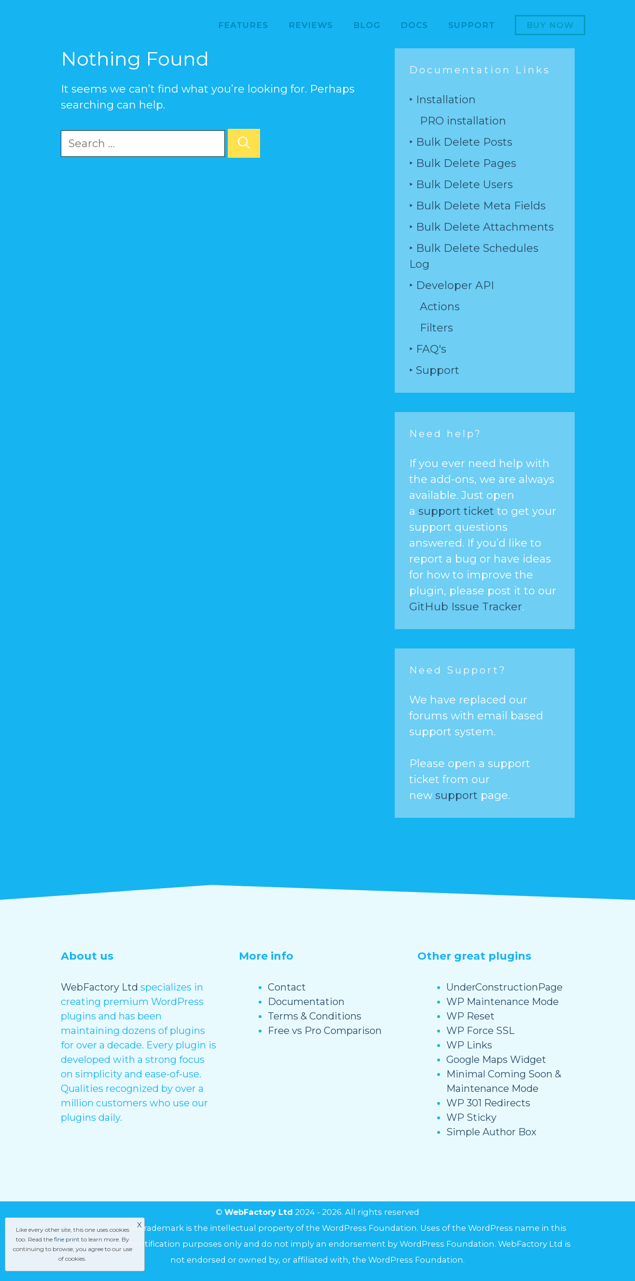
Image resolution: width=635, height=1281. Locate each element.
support (456, 795)
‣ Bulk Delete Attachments (481, 227)
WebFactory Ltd (99, 987)
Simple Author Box (491, 1132)
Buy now (550, 25)
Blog (366, 25)
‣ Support (434, 370)
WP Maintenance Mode (502, 1001)
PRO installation (463, 120)
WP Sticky (471, 1117)
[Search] (244, 143)
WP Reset (470, 1016)
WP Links (469, 1045)
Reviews (311, 25)
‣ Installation (442, 99)
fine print (67, 1239)
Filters (436, 327)
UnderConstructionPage (504, 987)
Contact (287, 987)
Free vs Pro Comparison (325, 1030)
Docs (414, 25)
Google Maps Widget (496, 1059)
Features (243, 25)
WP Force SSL (480, 1030)
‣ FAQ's (427, 349)
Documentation (306, 1001)
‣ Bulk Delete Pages (462, 163)
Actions (440, 306)
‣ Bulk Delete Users (461, 184)
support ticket (456, 511)
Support (471, 25)
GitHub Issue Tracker (465, 606)
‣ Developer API (451, 285)
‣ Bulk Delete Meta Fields (477, 205)
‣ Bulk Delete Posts (460, 142)
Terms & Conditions (314, 1016)
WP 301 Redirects (488, 1103)
